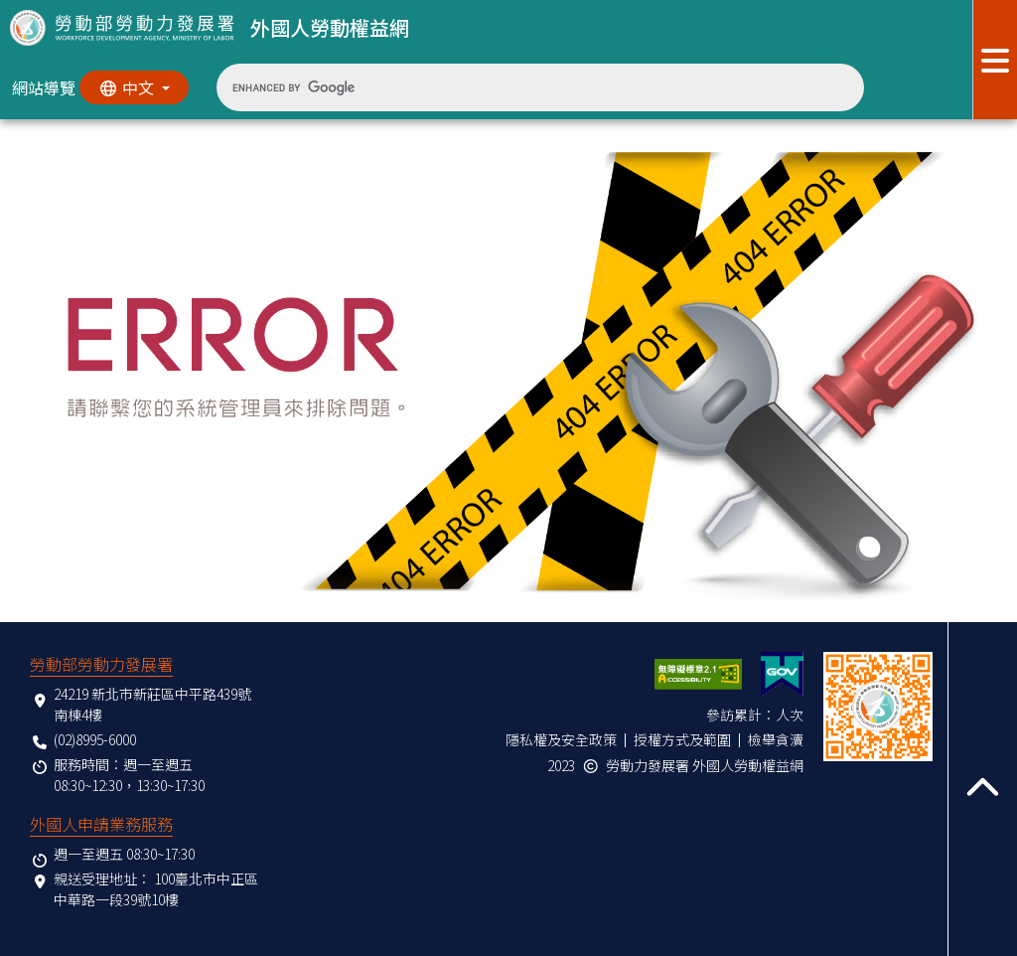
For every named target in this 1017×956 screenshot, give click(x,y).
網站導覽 (43, 87)
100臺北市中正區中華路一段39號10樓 (156, 889)
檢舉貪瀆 (775, 739)
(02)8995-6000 (95, 739)
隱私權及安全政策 (561, 739)
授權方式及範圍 (682, 739)
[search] (524, 87)
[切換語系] (134, 87)
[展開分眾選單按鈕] (994, 59)
